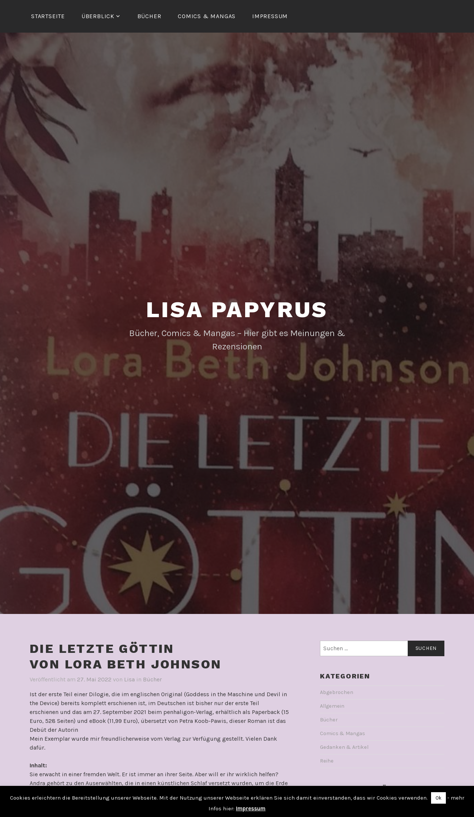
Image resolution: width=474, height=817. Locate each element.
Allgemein (332, 706)
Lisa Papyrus (237, 309)
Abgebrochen (336, 692)
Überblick (97, 16)
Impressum (270, 16)
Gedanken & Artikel (344, 747)
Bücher (149, 16)
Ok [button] (438, 798)
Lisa (129, 679)
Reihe (327, 761)
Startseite (48, 16)
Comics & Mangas (207, 16)
